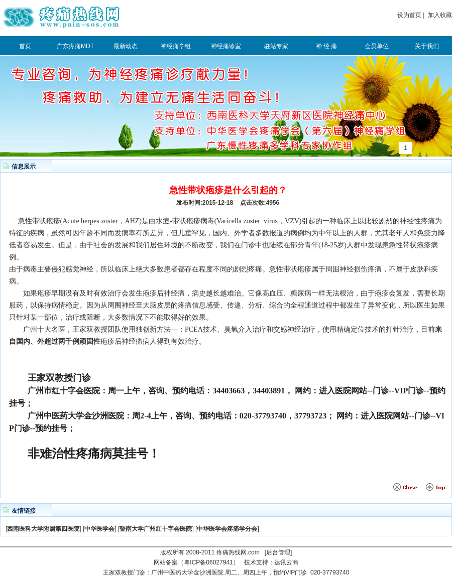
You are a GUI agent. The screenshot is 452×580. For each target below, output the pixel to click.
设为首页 (409, 15)
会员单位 (377, 46)
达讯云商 (286, 562)
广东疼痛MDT (75, 46)
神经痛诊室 (226, 46)
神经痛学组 (176, 46)
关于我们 (427, 46)
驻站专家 (276, 46)
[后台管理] (278, 552)
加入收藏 (440, 15)
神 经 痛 (326, 46)
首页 (25, 46)
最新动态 (126, 46)
